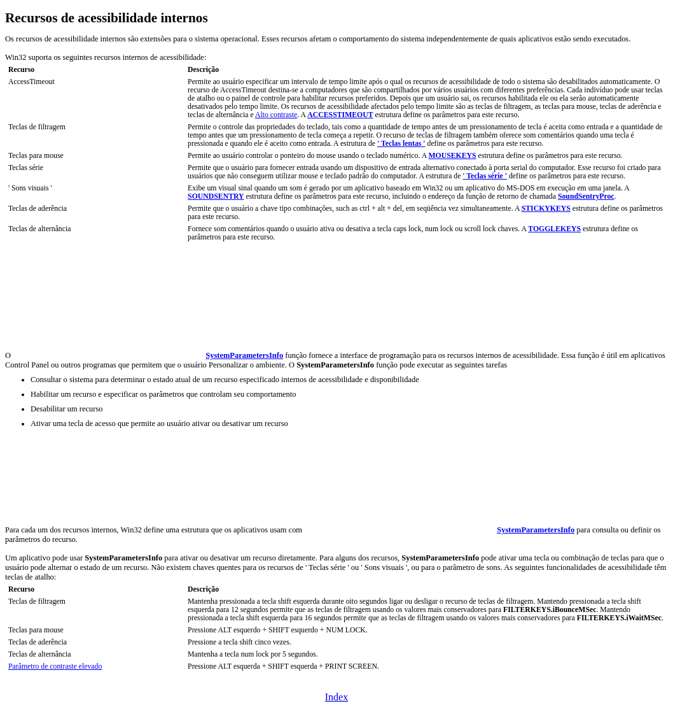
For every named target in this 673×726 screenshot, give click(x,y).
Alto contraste (276, 115)
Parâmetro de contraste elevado (55, 666)
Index (336, 697)
